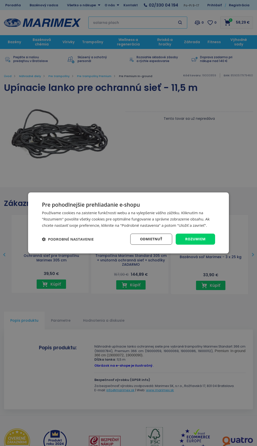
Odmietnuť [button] (151, 239)
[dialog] (128, 222)
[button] (68, 239)
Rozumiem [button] (195, 239)
